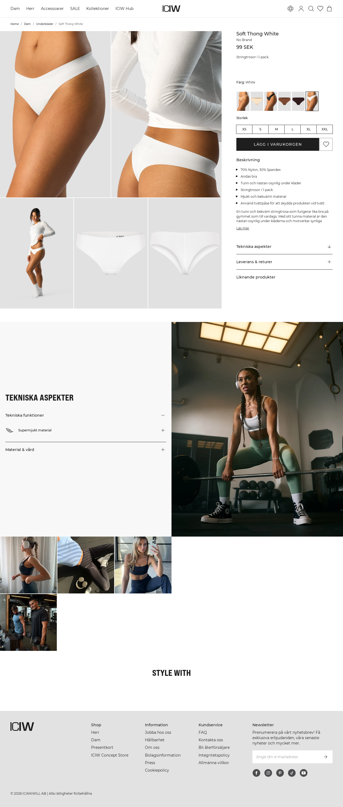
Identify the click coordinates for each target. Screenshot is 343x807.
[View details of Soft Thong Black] (270, 101)
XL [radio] (309, 129)
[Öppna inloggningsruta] (301, 8)
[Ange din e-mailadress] (285, 756)
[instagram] (268, 773)
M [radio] (276, 129)
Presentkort (102, 747)
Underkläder (44, 24)
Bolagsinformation (163, 755)
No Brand (244, 40)
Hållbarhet (155, 740)
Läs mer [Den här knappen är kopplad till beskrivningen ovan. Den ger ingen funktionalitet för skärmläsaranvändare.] (242, 228)
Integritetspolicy (214, 755)
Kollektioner (97, 8)
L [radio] (292, 129)
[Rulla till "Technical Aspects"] (284, 246)
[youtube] (303, 773)
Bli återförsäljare (214, 747)
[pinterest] (280, 773)
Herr (30, 8)
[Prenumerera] (325, 756)
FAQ (203, 732)
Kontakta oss (211, 740)
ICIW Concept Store (109, 755)
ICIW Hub (124, 8)
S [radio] (260, 129)
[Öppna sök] (311, 8)
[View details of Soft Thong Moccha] (298, 101)
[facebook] (256, 773)
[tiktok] (291, 773)
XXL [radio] (325, 129)
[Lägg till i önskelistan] (326, 144)
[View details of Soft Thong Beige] (257, 101)
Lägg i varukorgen (278, 144)
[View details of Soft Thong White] (312, 101)
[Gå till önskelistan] (320, 8)
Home (14, 24)
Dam (15, 8)
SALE (75, 8)
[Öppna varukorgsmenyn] (329, 8)
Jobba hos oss (158, 732)
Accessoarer (52, 8)
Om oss (152, 747)
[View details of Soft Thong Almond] (243, 101)
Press (150, 762)
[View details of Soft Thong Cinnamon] (284, 101)
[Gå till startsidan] (171, 8)
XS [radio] (244, 129)
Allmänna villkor (214, 762)
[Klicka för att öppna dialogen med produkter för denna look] (28, 565)
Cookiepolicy (157, 770)
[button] (55, 114)
